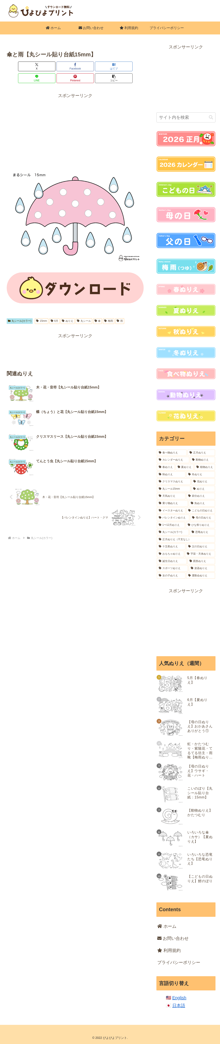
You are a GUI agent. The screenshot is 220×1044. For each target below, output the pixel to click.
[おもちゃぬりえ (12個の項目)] (170, 554)
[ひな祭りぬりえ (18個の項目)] (200, 525)
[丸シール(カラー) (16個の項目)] (173, 532)
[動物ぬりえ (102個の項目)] (202, 460)
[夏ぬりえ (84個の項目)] (185, 467)
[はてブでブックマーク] (64, 66)
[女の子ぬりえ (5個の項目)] (171, 575)
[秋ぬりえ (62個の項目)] (171, 474)
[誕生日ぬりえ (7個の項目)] (172, 561)
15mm (41, 309)
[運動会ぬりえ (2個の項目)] (200, 575)
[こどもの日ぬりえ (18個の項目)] (200, 510)
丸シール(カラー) (19, 309)
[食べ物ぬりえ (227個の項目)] (172, 453)
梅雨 (108, 309)
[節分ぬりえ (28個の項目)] (200, 496)
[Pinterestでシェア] (110, 66)
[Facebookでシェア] (41, 66)
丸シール (84, 309)
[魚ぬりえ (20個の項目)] (202, 503)
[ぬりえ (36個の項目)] (203, 489)
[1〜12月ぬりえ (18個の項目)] (171, 525)
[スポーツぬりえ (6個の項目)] (172, 568)
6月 (54, 309)
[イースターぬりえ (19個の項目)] (171, 510)
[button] (133, 66)
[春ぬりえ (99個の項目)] (166, 467)
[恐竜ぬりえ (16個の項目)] (202, 532)
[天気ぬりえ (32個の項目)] (171, 496)
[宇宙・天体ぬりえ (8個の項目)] (200, 554)
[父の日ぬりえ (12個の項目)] (200, 546)
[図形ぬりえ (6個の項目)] (201, 561)
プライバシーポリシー (178, 962)
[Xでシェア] (18, 66)
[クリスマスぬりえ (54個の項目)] (174, 481)
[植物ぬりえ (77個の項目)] (204, 467)
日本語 (178, 1005)
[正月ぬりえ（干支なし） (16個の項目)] (186, 539)
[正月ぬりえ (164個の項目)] (201, 453)
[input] (185, 117)
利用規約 (169, 950)
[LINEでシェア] (87, 66)
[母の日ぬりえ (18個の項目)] (202, 518)
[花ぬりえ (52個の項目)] (203, 481)
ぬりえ (67, 309)
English (179, 997)
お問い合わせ (173, 938)
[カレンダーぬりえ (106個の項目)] (173, 460)
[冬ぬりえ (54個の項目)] (200, 474)
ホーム (166, 926)
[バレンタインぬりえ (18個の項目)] (173, 518)
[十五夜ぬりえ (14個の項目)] (171, 546)
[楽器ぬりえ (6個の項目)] (202, 568)
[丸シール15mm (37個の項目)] (173, 489)
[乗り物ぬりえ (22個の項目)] (172, 503)
